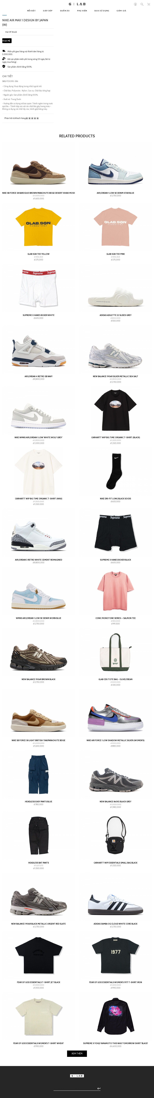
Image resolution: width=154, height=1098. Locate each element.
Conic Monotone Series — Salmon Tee (115, 709)
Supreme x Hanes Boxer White (38, 406)
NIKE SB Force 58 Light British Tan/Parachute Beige (38, 831)
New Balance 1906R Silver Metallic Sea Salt (115, 467)
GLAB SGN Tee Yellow (38, 345)
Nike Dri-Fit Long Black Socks (115, 589)
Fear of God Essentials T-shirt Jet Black (38, 1073)
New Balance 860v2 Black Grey (115, 892)
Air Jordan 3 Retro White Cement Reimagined (38, 650)
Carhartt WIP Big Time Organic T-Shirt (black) (115, 528)
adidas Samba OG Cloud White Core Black (115, 1014)
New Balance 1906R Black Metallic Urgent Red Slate (38, 1014)
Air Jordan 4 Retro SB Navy (38, 467)
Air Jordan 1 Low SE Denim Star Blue (115, 283)
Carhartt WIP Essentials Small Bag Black (115, 953)
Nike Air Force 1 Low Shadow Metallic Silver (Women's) (115, 831)
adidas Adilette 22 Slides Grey (115, 406)
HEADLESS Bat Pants (38, 953)
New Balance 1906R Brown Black (38, 770)
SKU (4, 172)
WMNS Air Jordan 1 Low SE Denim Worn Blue (38, 709)
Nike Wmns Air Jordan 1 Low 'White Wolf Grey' (38, 528)
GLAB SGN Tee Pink (115, 345)
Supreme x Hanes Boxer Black (115, 650)
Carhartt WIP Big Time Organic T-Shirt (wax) (38, 589)
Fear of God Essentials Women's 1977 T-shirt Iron (115, 1073)
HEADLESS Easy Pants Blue (38, 892)
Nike (4, 105)
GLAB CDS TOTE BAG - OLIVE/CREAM (115, 770)
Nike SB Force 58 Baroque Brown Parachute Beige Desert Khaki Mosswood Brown (38, 283)
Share (6, 131)
